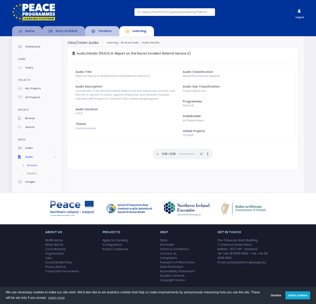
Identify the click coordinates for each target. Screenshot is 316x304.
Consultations (55, 249)
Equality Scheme (172, 276)
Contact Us (168, 253)
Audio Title (83, 72)
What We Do (54, 245)
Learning (112, 42)
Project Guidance (115, 249)
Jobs (48, 258)
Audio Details (150, 42)
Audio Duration (87, 109)
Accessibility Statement (177, 271)
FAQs (163, 240)
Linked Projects (194, 131)
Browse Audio (130, 42)
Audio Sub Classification (201, 87)
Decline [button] (276, 295)
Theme (81, 124)
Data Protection (171, 267)
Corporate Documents (62, 271)
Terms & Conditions (174, 249)
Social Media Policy (59, 262)
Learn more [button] (56, 297)
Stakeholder (192, 116)
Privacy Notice (55, 267)
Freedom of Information (177, 262)
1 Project (188, 135)
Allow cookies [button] (298, 295)
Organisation (54, 253)
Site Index (167, 245)
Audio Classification (198, 72)
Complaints (168, 258)
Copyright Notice (172, 280)
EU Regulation (112, 245)
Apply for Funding (115, 240)
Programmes (192, 101)
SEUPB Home (54, 240)
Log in (299, 13)
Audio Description (89, 87)
